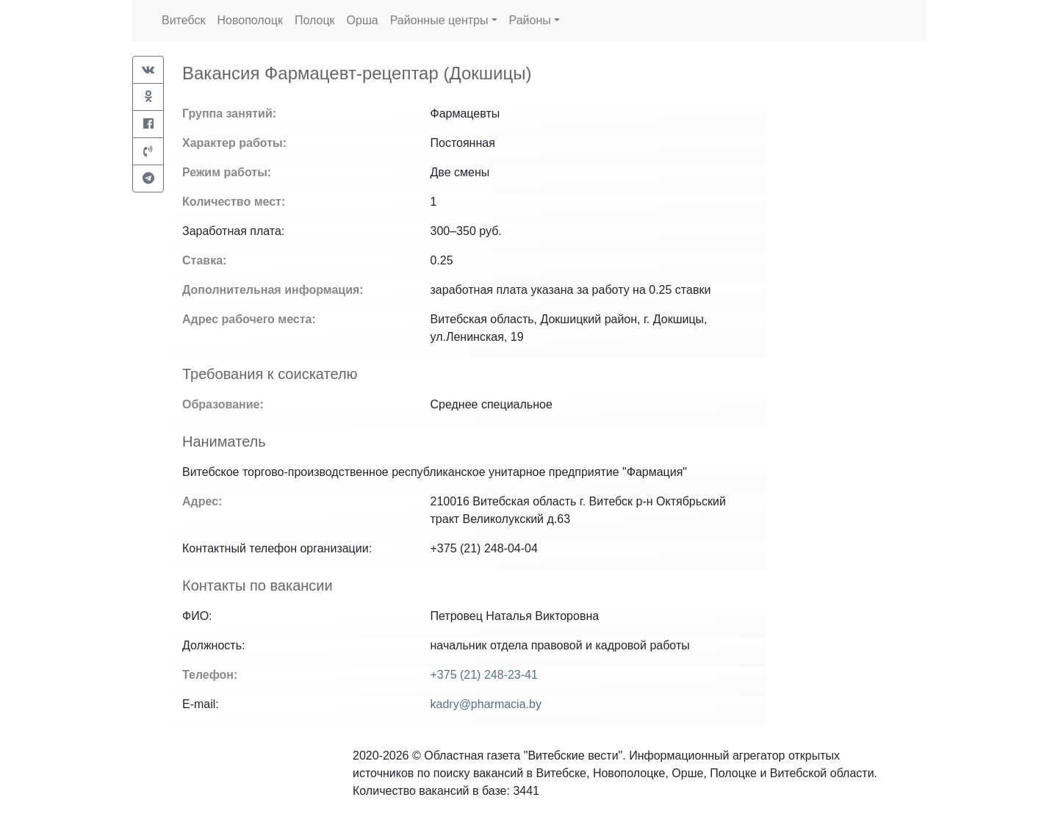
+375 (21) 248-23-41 (484, 674)
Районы (530, 20)
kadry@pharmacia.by (486, 704)
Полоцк (315, 20)
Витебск (183, 20)
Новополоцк (249, 20)
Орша (362, 20)
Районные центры (439, 20)
